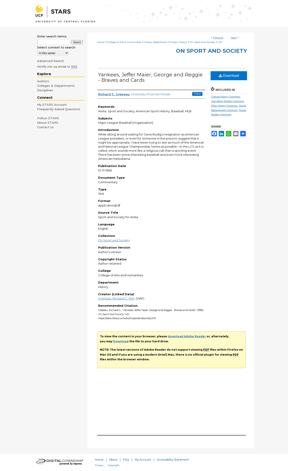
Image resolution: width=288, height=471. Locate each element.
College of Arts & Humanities (124, 42)
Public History (178, 42)
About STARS (47, 122)
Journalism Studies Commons (227, 101)
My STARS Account (52, 104)
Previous (218, 37)
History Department (155, 42)
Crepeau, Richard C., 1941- (116, 298)
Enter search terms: (52, 36)
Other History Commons (224, 105)
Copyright (113, 465)
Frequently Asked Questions (58, 109)
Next (233, 37)
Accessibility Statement (173, 459)
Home (100, 42)
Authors (43, 81)
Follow (197, 93)
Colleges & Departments (56, 85)
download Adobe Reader (187, 336)
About (113, 459)
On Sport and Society (202, 42)
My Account (143, 459)
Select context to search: (56, 47)
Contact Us (45, 127)
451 (220, 42)
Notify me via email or (57, 66)
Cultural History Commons (225, 96)
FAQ (126, 459)
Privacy (99, 465)
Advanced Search (50, 61)
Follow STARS (48, 118)
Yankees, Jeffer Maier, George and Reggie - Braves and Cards (150, 77)
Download (229, 76)
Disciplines (45, 90)
